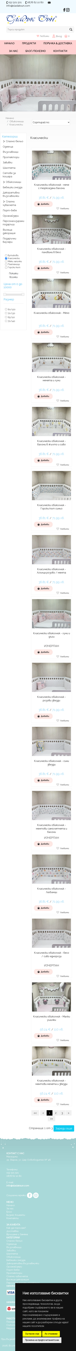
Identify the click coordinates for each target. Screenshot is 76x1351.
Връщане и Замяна (17, 1234)
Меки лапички (15, 261)
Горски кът (14, 267)
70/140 (11, 321)
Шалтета (9, 167)
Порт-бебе (10, 210)
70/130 (11, 313)
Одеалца (11, 1244)
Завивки (7, 162)
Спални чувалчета (9, 203)
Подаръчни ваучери (9, 240)
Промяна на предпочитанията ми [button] (42, 1340)
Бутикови (13, 255)
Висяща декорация (9, 231)
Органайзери (11, 215)
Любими (43, 36)
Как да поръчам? (16, 1228)
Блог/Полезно (35, 51)
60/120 (11, 309)
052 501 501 (15, 2)
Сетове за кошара (9, 175)
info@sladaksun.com (18, 5)
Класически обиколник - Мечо (51, 312)
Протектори (11, 157)
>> (51, 1118)
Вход (59, 36)
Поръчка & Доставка (57, 43)
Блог (9, 1211)
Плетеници (14, 264)
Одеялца (8, 146)
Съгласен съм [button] (32, 1334)
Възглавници (10, 151)
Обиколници (17, 121)
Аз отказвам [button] (51, 1334)
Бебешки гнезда (12, 187)
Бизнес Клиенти (15, 1215)
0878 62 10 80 (35, 2)
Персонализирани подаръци (13, 223)
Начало (9, 43)
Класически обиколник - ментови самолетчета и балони (51, 828)
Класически (16, 124)
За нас (13, 51)
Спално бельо (14, 141)
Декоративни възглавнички (11, 194)
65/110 (11, 317)
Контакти (60, 51)
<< (35, 1113)
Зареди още (64, 1128)
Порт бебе (13, 1269)
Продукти (29, 43)
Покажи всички (13, 275)
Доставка (12, 1231)
